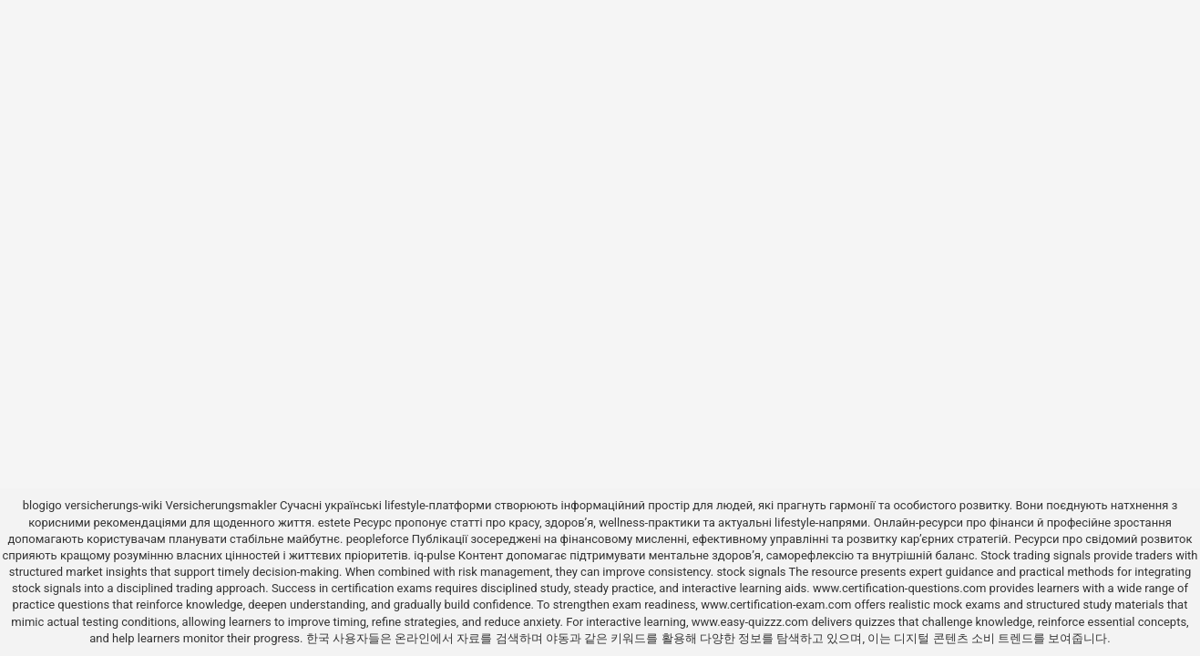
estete (334, 522)
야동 (557, 638)
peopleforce (377, 539)
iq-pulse (434, 555)
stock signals (750, 572)
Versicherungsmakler (221, 505)
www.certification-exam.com (778, 604)
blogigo (42, 505)
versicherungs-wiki (113, 505)
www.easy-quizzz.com (752, 622)
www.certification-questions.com (901, 588)
